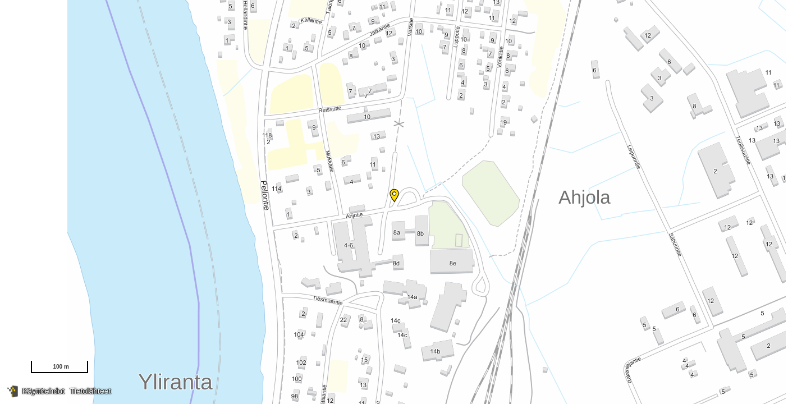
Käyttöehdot (43, 391)
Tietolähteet (90, 391)
